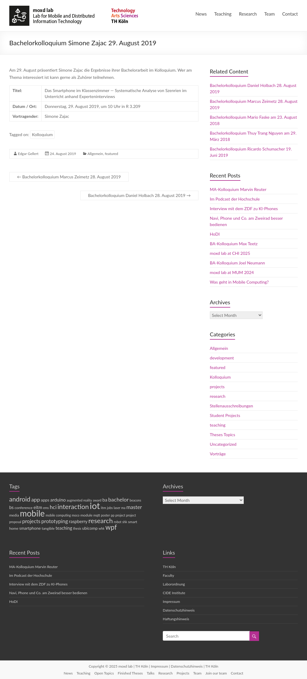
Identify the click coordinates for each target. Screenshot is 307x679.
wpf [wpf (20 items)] (111, 527)
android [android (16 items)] (19, 499)
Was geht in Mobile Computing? (239, 281)
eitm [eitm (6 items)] (38, 507)
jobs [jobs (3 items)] (110, 508)
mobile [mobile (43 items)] (32, 513)
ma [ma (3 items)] (123, 508)
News (201, 13)
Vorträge (218, 453)
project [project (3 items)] (120, 515)
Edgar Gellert (28, 153)
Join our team (216, 673)
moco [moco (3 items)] (75, 515)
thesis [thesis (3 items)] (77, 528)
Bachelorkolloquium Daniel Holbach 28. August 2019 (139, 195)
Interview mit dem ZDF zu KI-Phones (244, 208)
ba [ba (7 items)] (104, 499)
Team (269, 13)
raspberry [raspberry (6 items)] (78, 521)
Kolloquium (42, 134)
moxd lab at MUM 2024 (232, 272)
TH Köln (169, 566)
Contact (290, 13)
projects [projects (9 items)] (31, 521)
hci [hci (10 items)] (53, 507)
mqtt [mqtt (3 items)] (97, 515)
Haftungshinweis (176, 619)
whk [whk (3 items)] (102, 528)
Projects (183, 673)
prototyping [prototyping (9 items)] (54, 521)
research (217, 396)
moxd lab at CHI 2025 (230, 253)
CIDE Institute (174, 593)
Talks (150, 673)
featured (111, 153)
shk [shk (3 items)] (124, 522)
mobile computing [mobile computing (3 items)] (58, 515)
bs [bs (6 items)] (11, 507)
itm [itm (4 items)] (103, 507)
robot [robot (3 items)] (117, 522)
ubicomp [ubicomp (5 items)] (90, 528)
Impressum (171, 601)
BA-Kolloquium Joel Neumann (237, 262)
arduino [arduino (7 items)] (58, 499)
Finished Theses (130, 673)
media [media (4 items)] (14, 515)
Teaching (222, 13)
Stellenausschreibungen (231, 405)
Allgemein (95, 153)
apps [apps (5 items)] (45, 500)
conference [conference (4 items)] (24, 507)
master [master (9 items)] (134, 507)
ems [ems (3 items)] (46, 508)
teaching (217, 424)
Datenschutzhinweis (179, 610)
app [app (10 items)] (35, 499)
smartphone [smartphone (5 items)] (30, 528)
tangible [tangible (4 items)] (48, 528)
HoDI (215, 234)
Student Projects (225, 415)
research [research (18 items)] (100, 521)
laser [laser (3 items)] (117, 508)
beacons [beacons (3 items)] (135, 500)
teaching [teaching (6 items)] (63, 528)
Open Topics (104, 673)
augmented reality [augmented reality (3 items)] (79, 500)
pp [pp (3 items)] (113, 515)
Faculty (168, 575)
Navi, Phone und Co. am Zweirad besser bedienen (48, 593)
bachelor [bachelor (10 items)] (118, 499)
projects (217, 386)
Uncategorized (223, 444)
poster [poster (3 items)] (105, 515)
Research (248, 13)
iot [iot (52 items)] (95, 505)
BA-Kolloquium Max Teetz (234, 243)
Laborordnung (174, 584)
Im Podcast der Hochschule (235, 198)
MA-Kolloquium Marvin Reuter (238, 189)
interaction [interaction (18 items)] (73, 506)
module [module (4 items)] (86, 515)
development (222, 357)
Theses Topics (222, 434)
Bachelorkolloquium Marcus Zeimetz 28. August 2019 (69, 176)
